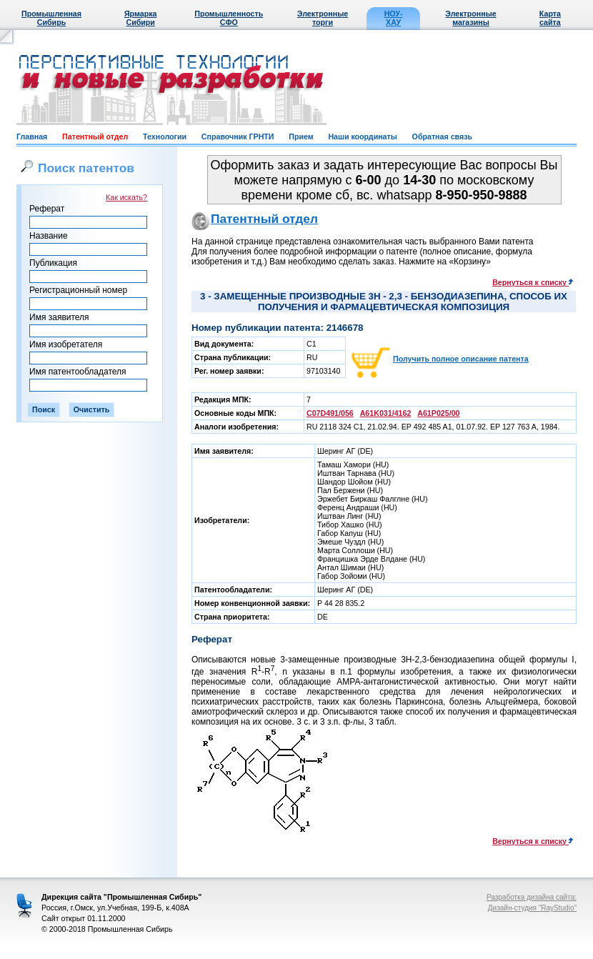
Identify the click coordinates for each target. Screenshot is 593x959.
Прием (301, 136)
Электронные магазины (470, 17)
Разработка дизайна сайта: (532, 897)
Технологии (164, 136)
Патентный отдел (95, 136)
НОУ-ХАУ (393, 17)
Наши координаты (362, 136)
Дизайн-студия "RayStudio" (532, 908)
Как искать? (126, 197)
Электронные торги (322, 17)
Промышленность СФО (228, 17)
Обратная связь (442, 136)
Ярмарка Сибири (140, 17)
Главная (31, 136)
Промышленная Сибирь (51, 17)
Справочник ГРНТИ (237, 136)
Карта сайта (550, 17)
